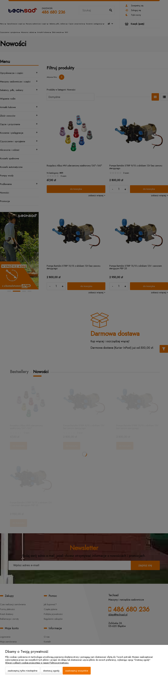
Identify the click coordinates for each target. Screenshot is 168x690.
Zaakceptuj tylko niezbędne (22, 670)
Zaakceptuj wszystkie (76, 670)
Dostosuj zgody (51, 670)
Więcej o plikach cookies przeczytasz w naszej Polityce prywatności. (37, 662)
